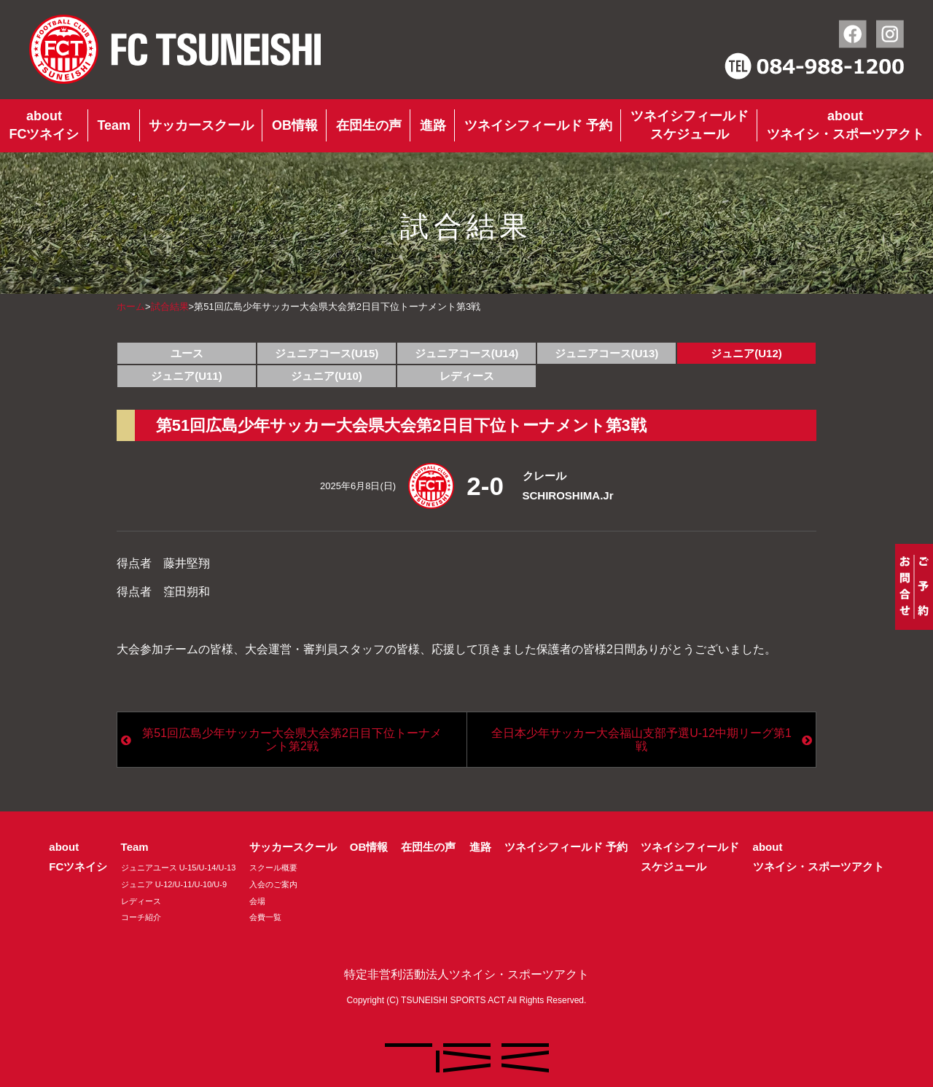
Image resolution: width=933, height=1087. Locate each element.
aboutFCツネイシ (44, 125)
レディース (467, 376)
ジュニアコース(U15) (327, 353)
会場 (257, 901)
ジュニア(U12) (746, 353)
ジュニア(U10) (326, 376)
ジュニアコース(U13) (607, 353)
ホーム (131, 306)
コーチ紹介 (141, 917)
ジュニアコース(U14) (467, 353)
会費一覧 (265, 917)
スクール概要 (273, 867)
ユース (187, 353)
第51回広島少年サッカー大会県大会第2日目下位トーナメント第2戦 (292, 739)
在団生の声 (369, 125)
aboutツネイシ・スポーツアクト (845, 125)
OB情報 (295, 125)
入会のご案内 (273, 884)
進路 (433, 125)
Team (113, 125)
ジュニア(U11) (186, 376)
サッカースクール (201, 125)
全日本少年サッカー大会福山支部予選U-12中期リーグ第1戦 (641, 739)
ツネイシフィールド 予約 (538, 125)
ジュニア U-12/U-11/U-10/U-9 (174, 884)
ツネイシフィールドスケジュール (690, 125)
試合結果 (170, 306)
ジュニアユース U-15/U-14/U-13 (178, 867)
